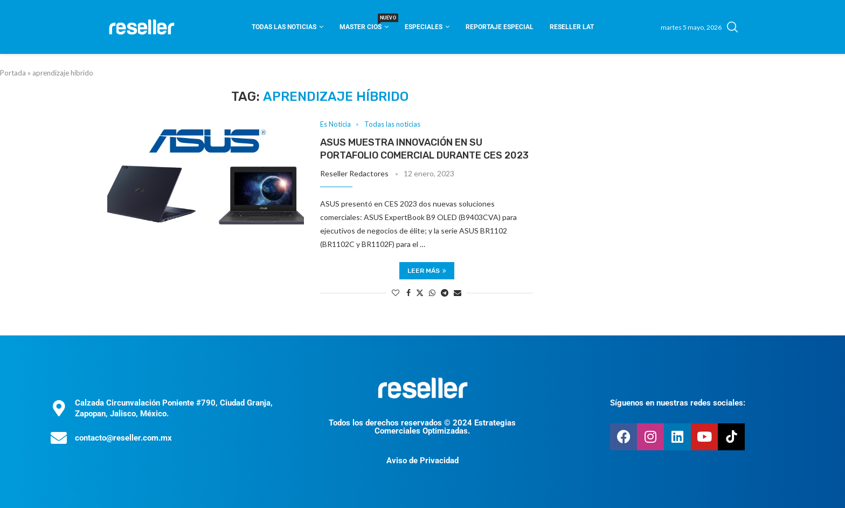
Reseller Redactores (354, 173)
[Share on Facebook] (408, 292)
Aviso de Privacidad (422, 460)
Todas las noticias (284, 27)
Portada (13, 72)
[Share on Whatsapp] (432, 292)
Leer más (426, 270)
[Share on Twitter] (420, 292)
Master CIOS (364, 23)
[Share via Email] (457, 292)
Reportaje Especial (500, 27)
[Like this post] (395, 292)
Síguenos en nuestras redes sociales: (677, 403)
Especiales (423, 27)
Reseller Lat (572, 27)
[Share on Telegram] (444, 292)
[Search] (732, 27)
